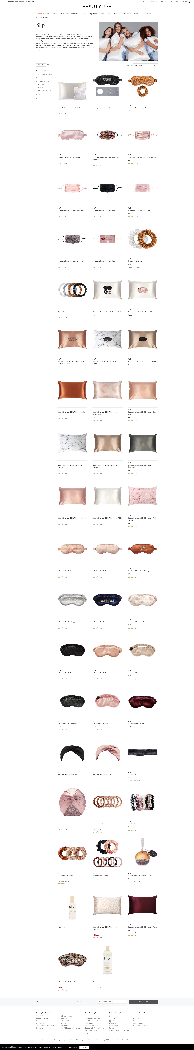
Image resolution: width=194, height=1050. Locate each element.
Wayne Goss (65, 1026)
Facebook (115, 1018)
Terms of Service (42, 1040)
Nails (102, 14)
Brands (55, 14)
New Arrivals (43, 14)
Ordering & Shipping (92, 1018)
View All (39, 99)
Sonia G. (64, 1018)
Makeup (64, 14)
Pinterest (114, 1026)
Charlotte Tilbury (42, 1016)
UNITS (63, 1023)
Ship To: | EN (149, 1)
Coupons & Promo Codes (94, 1028)
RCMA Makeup (66, 1016)
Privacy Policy (59, 1040)
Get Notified (143, 1002)
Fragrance (92, 14)
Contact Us (139, 1023)
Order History (90, 1016)
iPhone (113, 1016)
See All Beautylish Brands (70, 1028)
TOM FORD (65, 1021)
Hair (83, 14)
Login (171, 2)
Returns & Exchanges (93, 1030)
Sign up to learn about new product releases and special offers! (58, 1002)
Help (163, 2)
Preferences (72, 1047)
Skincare (74, 14)
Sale (136, 14)
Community (138, 1018)
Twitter (114, 1023)
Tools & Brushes (113, 14)
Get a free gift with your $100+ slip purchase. (18, 2)
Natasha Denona (42, 1028)
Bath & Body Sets (44, 90)
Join (176, 2)
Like (42, 65)
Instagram (115, 1021)
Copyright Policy (76, 1040)
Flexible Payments (92, 1021)
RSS (112, 1028)
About (135, 1016)
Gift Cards (89, 1023)
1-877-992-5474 (141, 1026)
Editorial (147, 14)
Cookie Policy (93, 1040)
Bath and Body (43, 81)
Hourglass (40, 1023)
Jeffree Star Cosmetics (45, 1025)
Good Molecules (42, 1018)
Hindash (39, 1021)
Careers (136, 1021)
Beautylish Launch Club (120, 1030)
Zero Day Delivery (91, 1025)
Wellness (127, 14)
